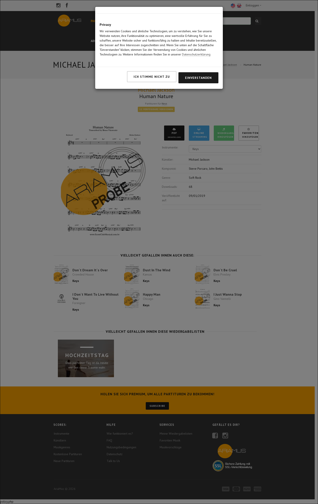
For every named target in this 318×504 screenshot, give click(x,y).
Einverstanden (198, 72)
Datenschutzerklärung (196, 48)
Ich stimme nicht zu (152, 70)
